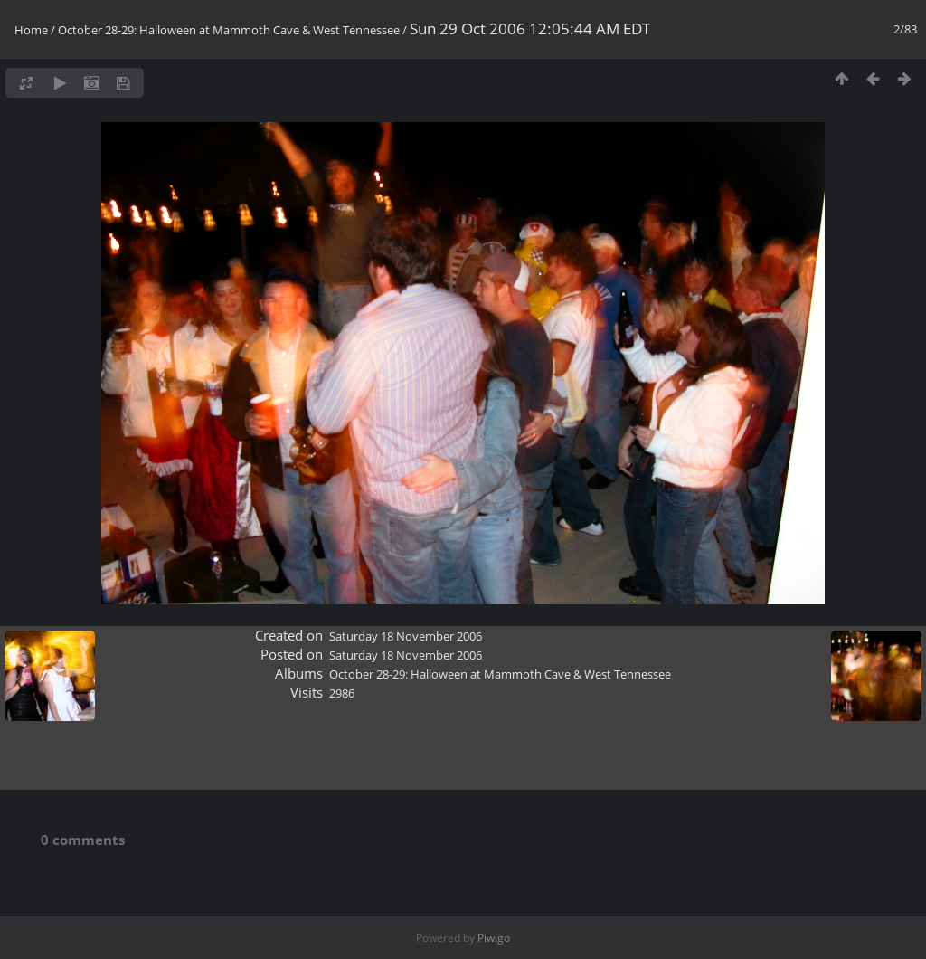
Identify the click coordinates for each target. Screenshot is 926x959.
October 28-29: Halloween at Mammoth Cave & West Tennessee (229, 30)
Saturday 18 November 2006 (405, 636)
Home (31, 30)
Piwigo (493, 937)
